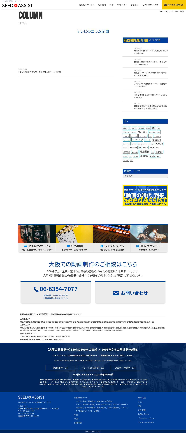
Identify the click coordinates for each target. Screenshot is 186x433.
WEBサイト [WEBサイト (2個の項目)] (126, 139)
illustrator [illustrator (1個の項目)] (141, 135)
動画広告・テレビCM (103, 404)
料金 (112, 4)
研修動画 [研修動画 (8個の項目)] (144, 162)
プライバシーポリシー (147, 418)
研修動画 (79, 407)
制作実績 (102, 4)
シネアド (124, 407)
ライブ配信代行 (81, 411)
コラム (140, 401)
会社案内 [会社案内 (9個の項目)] (156, 146)
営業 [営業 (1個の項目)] (140, 154)
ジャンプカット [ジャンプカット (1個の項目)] (134, 143)
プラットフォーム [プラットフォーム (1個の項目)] (157, 143)
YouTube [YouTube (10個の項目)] (142, 138)
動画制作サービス (82, 397)
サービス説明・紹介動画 (85, 404)
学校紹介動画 (90, 407)
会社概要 (134, 4)
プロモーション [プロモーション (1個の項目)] (126, 147)
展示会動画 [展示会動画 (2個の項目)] (126, 159)
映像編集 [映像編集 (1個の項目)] (125, 163)
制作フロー (122, 4)
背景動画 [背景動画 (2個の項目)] (152, 163)
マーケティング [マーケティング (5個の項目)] (137, 146)
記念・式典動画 (113, 407)
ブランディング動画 (119, 404)
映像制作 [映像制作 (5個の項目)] (159, 158)
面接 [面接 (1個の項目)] (131, 167)
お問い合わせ (143, 414)
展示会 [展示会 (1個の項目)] (157, 154)
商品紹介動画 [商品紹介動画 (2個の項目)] (133, 155)
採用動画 (91, 401)
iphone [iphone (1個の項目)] (148, 135)
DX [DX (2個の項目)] (129, 135)
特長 (76, 418)
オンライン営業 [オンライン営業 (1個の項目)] (152, 139)
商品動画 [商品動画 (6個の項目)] (159, 150)
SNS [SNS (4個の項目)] (154, 135)
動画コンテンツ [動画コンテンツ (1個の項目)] (126, 151)
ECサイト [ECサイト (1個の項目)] (134, 135)
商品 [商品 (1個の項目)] (152, 151)
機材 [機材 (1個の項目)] (131, 163)
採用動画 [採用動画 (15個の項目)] (145, 158)
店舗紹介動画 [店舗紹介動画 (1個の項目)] (135, 159)
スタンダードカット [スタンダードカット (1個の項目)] (143, 143)
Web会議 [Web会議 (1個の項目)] (133, 139)
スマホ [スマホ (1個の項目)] (150, 143)
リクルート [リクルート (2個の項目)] (147, 147)
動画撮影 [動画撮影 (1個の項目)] (134, 151)
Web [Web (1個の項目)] (159, 135)
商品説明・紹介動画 (104, 401)
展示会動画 (101, 407)
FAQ (140, 405)
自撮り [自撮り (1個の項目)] (158, 163)
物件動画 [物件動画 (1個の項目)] (136, 163)
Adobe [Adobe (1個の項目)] (125, 135)
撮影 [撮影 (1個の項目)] (153, 159)
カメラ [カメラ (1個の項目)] (158, 139)
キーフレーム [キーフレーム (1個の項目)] (126, 143)
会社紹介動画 (81, 401)
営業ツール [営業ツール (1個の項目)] (145, 154)
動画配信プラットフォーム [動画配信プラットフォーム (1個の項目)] (143, 151)
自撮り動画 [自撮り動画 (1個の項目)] (125, 167)
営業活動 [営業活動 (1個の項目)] (152, 154)
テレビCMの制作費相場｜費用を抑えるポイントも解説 (39, 72)
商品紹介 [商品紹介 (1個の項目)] (125, 154)
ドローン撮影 (94, 411)
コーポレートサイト (146, 422)
